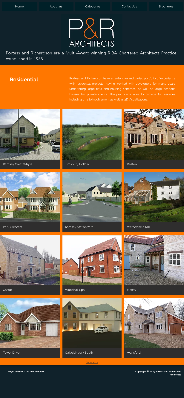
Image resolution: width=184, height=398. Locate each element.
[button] (92, 6)
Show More (92, 362)
